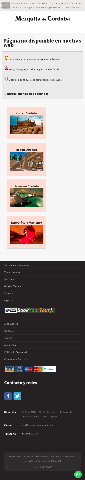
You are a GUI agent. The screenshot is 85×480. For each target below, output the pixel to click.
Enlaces (8, 337)
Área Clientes (11, 323)
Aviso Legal (10, 344)
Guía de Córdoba (12, 286)
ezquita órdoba (42, 18)
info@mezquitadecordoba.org (37, 425)
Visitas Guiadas (12, 271)
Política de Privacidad (15, 352)
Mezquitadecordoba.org (16, 264)
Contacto (9, 330)
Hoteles (8, 293)
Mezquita (9, 279)
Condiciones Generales (16, 359)
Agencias (9, 300)
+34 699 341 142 (30, 433)
